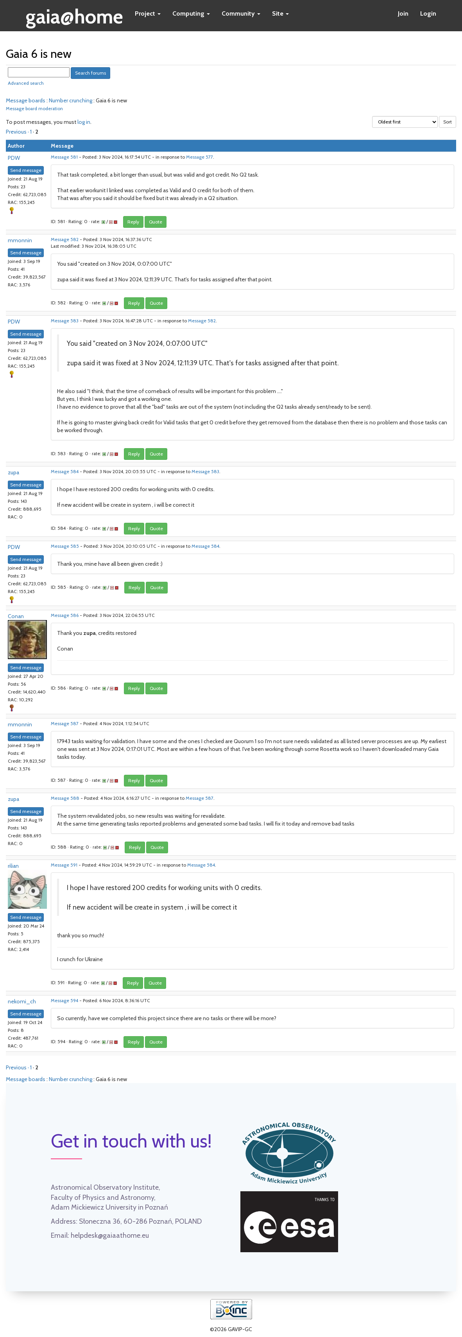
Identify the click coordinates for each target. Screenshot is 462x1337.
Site (280, 13)
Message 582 (65, 239)
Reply (133, 222)
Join (403, 13)
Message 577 (199, 157)
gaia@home (74, 14)
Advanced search (26, 83)
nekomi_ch (22, 1001)
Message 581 (64, 157)
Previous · (18, 131)
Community (241, 13)
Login (428, 13)
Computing (191, 13)
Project (148, 13)
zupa (13, 472)
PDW (14, 157)
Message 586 (65, 615)
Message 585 (65, 546)
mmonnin (20, 240)
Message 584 (65, 471)
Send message (25, 170)
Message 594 (64, 1000)
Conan (16, 616)
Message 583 (65, 321)
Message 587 (65, 723)
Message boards (25, 100)
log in (83, 121)
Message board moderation (34, 108)
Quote (155, 222)
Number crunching (70, 100)
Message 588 (65, 798)
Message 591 (64, 865)
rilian (13, 865)
